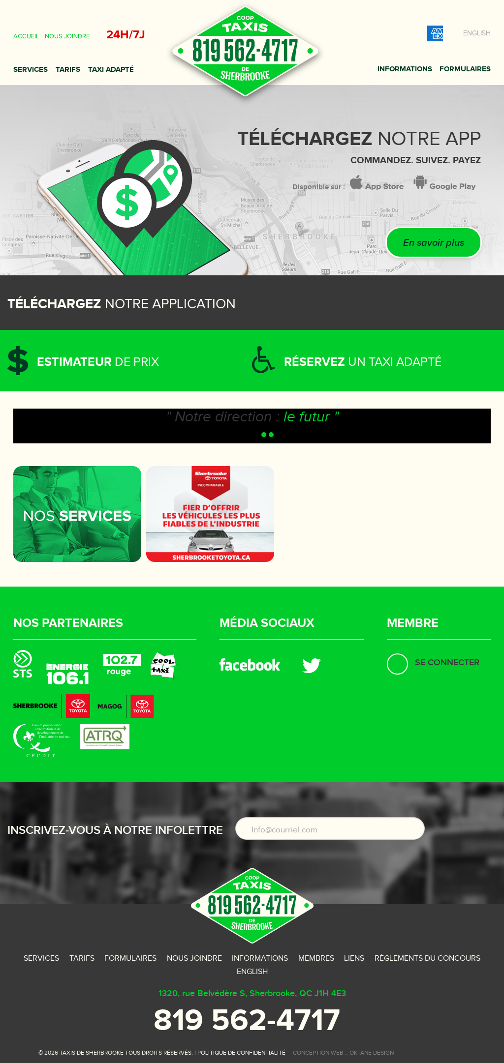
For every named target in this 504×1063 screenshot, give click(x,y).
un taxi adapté (362, 362)
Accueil (26, 36)
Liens (354, 958)
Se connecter (447, 662)
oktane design (371, 1052)
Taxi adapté (111, 69)
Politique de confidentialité (241, 1052)
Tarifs (68, 69)
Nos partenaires (68, 623)
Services (30, 69)
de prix (98, 362)
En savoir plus (433, 243)
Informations (405, 69)
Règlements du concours (427, 958)
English (477, 33)
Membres (316, 958)
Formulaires (465, 69)
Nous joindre (67, 36)
